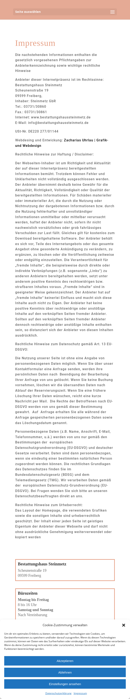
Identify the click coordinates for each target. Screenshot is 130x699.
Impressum (80, 693)
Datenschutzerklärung (58, 693)
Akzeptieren (65, 661)
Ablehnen (65, 672)
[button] (124, 625)
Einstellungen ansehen (65, 684)
